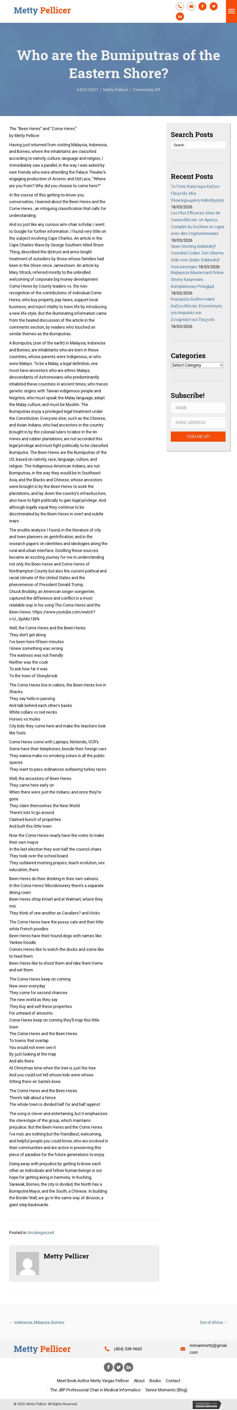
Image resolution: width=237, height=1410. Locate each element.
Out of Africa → (214, 1322)
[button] (180, 6)
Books (155, 1380)
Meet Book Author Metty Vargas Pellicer (93, 1380)
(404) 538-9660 (128, 1348)
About (139, 1380)
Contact (173, 1380)
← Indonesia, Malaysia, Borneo (36, 1322)
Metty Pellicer (115, 89)
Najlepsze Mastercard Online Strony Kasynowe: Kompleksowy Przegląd (197, 279)
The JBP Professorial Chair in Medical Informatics (95, 1389)
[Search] (198, 145)
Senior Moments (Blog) (166, 1389)
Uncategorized (40, 1232)
